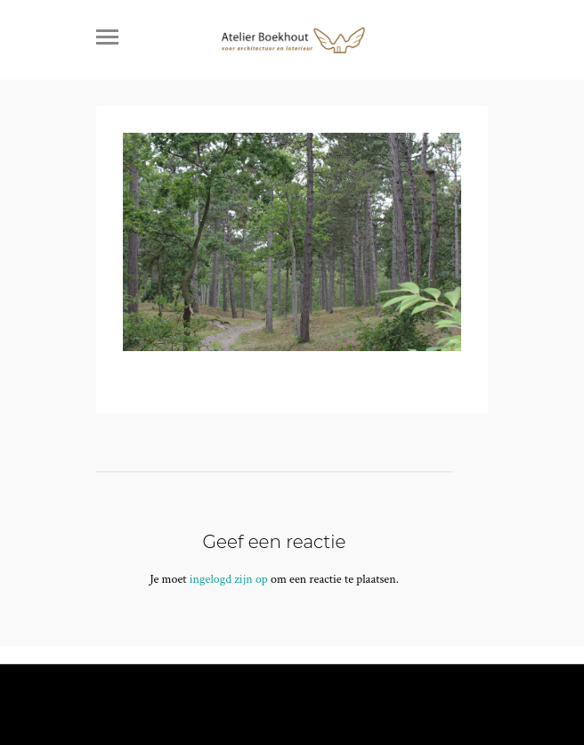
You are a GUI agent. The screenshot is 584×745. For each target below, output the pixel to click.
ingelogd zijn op (229, 579)
